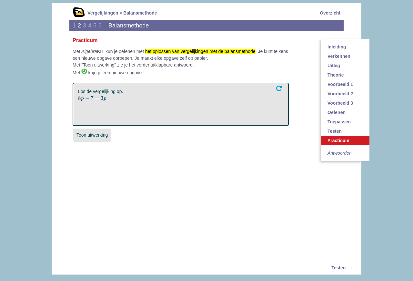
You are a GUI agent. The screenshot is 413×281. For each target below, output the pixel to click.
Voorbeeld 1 (340, 84)
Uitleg (333, 65)
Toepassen (339, 121)
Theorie (335, 75)
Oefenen (336, 112)
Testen (334, 131)
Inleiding (336, 46)
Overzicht (330, 13)
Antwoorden (339, 153)
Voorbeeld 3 (340, 103)
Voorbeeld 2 (340, 93)
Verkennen (338, 56)
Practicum (338, 140)
